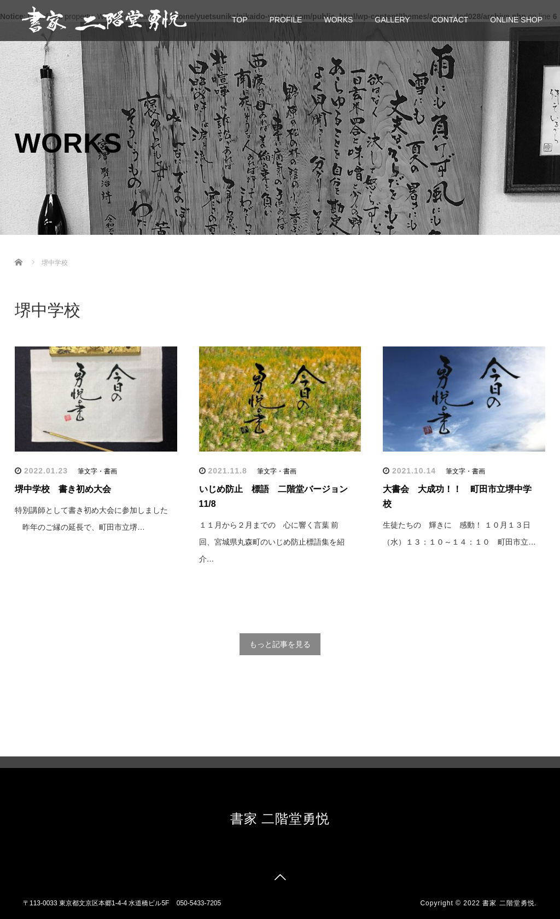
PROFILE (286, 19)
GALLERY (392, 19)
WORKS (338, 19)
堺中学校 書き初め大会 (63, 489)
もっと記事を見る (280, 644)
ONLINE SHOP (516, 19)
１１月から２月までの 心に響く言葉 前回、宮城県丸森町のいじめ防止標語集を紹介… (272, 542)
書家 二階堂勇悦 (280, 818)
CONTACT (450, 19)
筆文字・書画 (97, 471)
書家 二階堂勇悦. (509, 903)
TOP (240, 19)
